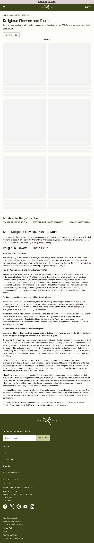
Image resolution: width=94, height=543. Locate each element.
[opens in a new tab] (26, 506)
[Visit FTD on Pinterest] (20, 506)
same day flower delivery (17, 237)
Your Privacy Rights (10, 535)
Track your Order (10, 492)
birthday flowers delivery (41, 242)
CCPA (5, 531)
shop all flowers (62, 240)
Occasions (14, 15)
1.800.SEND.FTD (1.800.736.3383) (18, 495)
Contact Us (8, 497)
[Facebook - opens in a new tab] (6, 506)
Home (5, 15)
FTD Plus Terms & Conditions (13, 525)
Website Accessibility (10, 518)
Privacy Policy (8, 528)
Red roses (47, 350)
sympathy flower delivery (13, 324)
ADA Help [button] (7, 500)
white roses (81, 301)
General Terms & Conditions (12, 521)
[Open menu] (4, 7)
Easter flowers (75, 282)
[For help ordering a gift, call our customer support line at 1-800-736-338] (47, 7)
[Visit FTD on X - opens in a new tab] (13, 506)
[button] (4, 7)
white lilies (86, 263)
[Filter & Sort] (11, 35)
